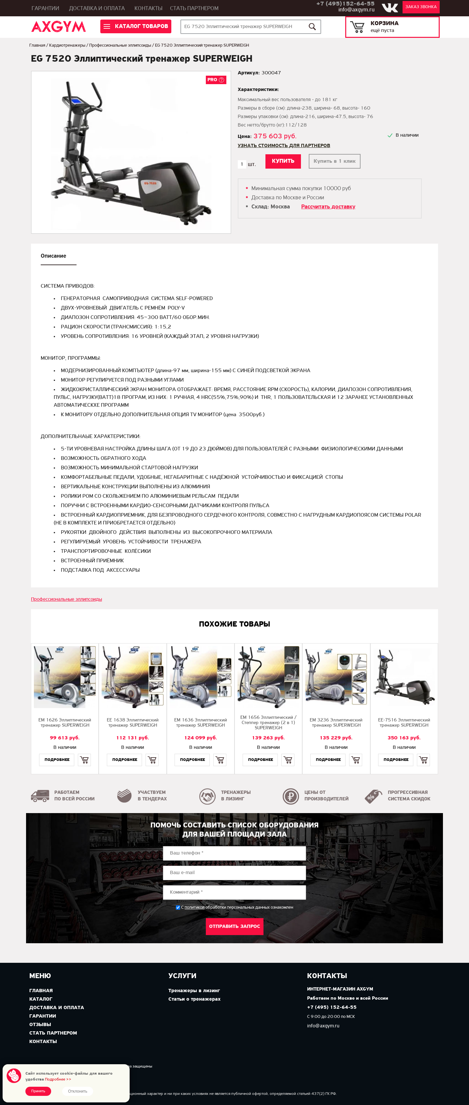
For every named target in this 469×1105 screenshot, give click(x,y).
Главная (37, 45)
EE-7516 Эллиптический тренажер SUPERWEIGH (404, 723)
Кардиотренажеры (67, 45)
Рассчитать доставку (328, 207)
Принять (38, 1091)
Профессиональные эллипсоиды (120, 45)
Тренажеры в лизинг (194, 990)
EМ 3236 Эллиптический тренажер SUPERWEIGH (336, 723)
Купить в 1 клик (335, 161)
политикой (195, 907)
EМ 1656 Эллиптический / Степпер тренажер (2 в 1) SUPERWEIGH (268, 723)
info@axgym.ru (356, 10)
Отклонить (77, 1091)
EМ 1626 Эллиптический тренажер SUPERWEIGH (64, 723)
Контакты (149, 9)
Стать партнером (194, 9)
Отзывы (40, 1024)
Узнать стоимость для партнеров (284, 145)
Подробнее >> (58, 1079)
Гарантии (45, 9)
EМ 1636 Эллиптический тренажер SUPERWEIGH (200, 723)
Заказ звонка (421, 7)
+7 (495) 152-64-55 (332, 1007)
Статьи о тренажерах (194, 999)
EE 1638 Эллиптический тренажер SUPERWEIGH (133, 723)
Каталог (40, 999)
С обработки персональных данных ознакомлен (237, 907)
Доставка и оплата (97, 9)
